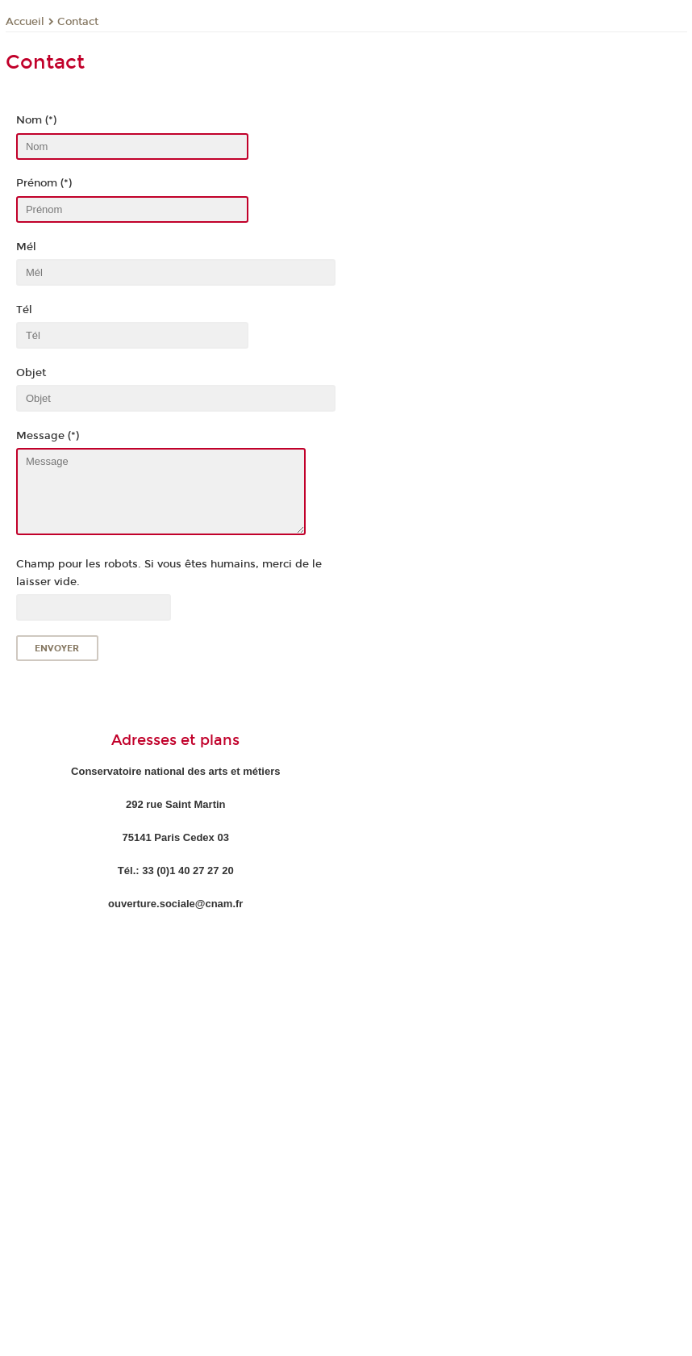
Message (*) (47, 435)
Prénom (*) (44, 183)
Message (161, 491)
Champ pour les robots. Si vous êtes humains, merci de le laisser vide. (169, 573)
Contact (77, 21)
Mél (26, 247)
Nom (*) (36, 120)
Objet (31, 372)
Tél (24, 309)
